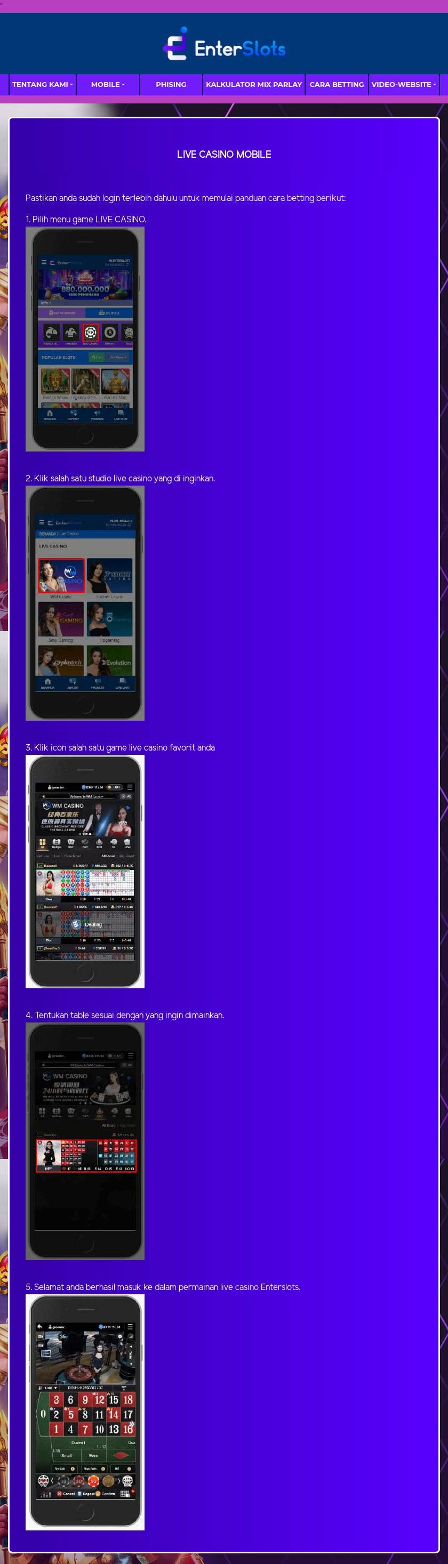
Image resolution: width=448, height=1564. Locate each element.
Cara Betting (337, 84)
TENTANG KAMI (40, 84)
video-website (401, 84)
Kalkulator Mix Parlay (254, 84)
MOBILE (105, 84)
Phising (171, 84)
